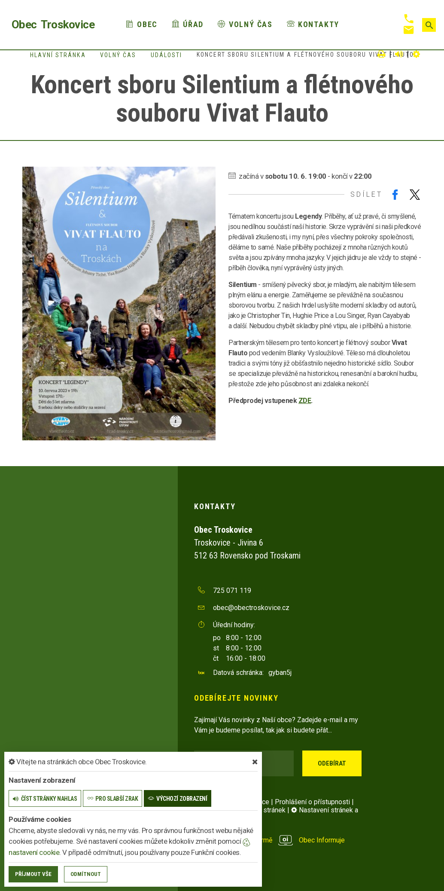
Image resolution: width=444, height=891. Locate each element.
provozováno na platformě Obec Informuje (269, 840)
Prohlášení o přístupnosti (312, 802)
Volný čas (245, 24)
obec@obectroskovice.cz (251, 608)
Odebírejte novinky (236, 697)
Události (166, 55)
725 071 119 (232, 590)
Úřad (188, 24)
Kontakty (313, 24)
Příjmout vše (33, 874)
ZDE (304, 401)
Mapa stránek (265, 810)
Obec (142, 24)
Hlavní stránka (57, 55)
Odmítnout (85, 874)
